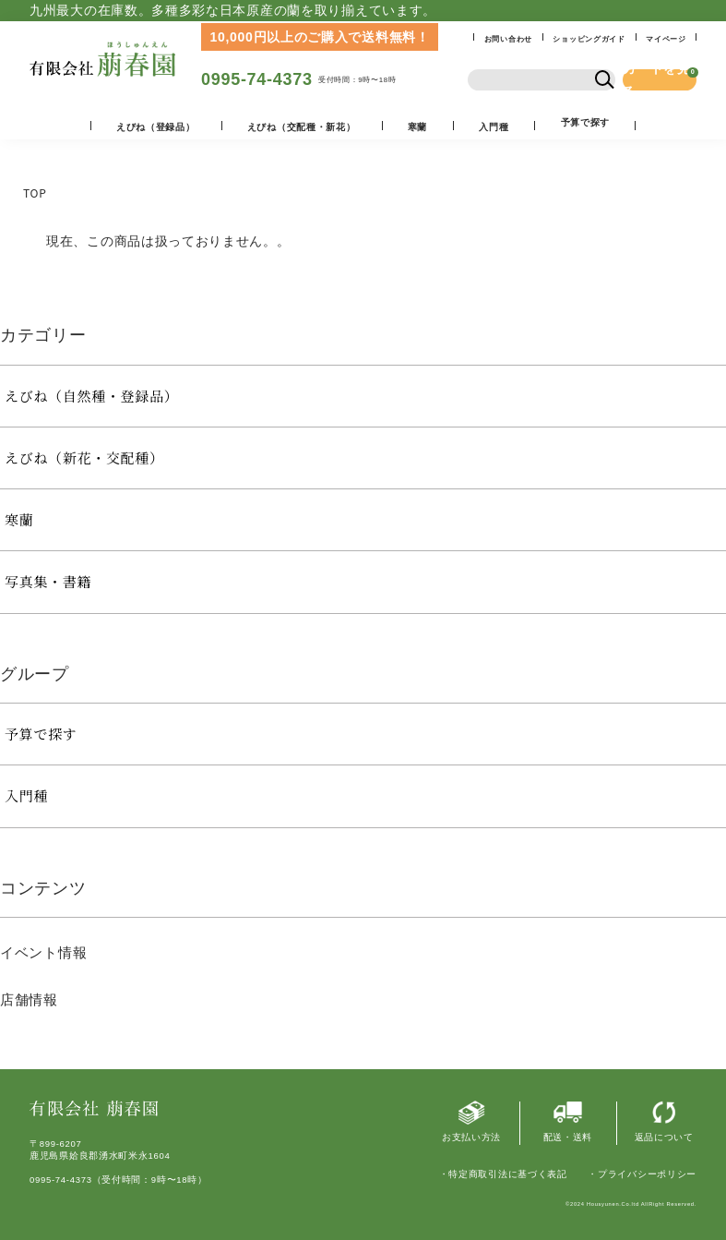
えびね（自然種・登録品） (91, 395)
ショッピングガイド (589, 38)
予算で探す (41, 733)
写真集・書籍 (48, 581)
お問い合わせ (508, 38)
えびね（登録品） (156, 127)
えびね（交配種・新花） (301, 127)
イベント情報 (43, 952)
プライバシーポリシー (647, 1174)
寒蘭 (417, 127)
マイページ (666, 38)
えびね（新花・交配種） (84, 457)
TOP (34, 192)
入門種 (493, 127)
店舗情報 (29, 999)
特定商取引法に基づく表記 (507, 1174)
